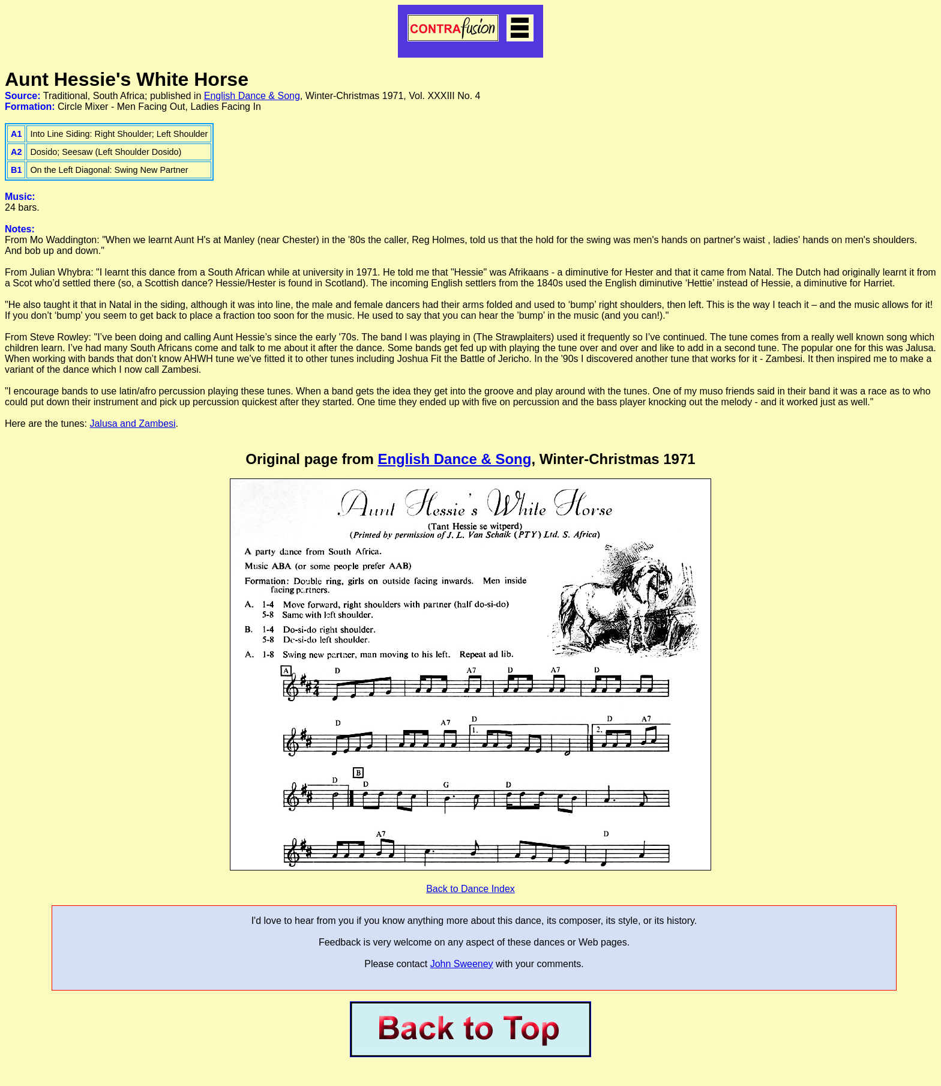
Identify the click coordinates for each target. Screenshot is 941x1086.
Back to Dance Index (470, 889)
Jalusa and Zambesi (132, 423)
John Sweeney (461, 964)
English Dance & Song (252, 96)
